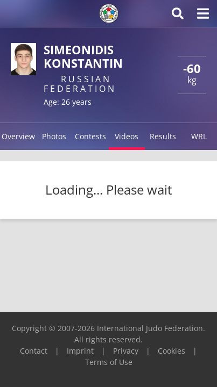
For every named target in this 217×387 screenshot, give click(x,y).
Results (163, 136)
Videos (126, 136)
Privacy (125, 351)
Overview (18, 136)
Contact (33, 351)
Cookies (171, 351)
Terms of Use (108, 362)
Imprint (80, 351)
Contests (90, 136)
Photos (54, 136)
